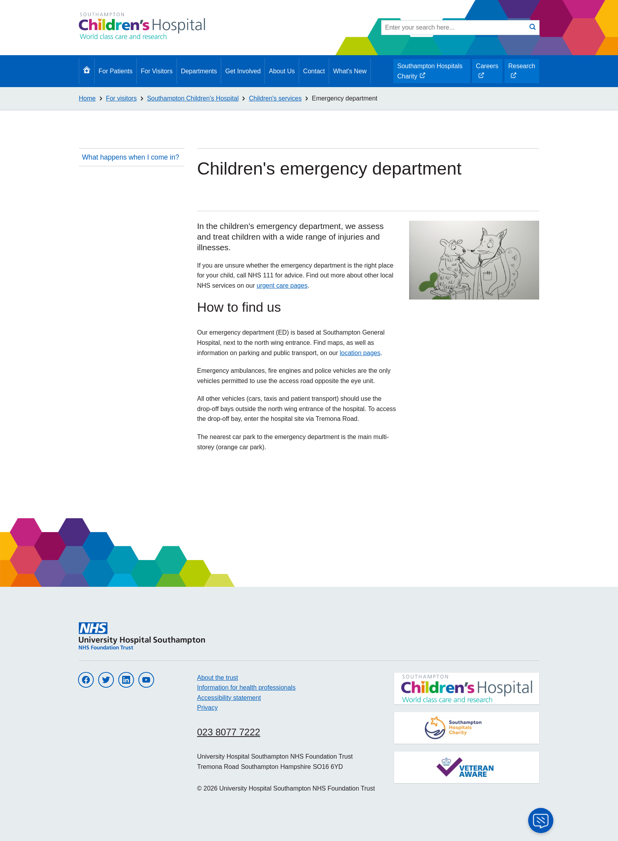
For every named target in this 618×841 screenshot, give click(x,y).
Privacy (207, 707)
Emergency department (344, 98)
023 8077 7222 (228, 732)
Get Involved (243, 71)
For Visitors (157, 71)
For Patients (115, 71)
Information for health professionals (246, 687)
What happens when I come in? (130, 157)
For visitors (121, 98)
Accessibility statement (229, 697)
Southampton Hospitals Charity (429, 73)
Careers (487, 73)
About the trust (217, 677)
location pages (360, 353)
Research (521, 73)
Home (87, 98)
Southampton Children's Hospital (193, 98)
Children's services (275, 98)
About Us (282, 71)
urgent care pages (282, 285)
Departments (199, 71)
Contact (314, 71)
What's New (350, 71)
